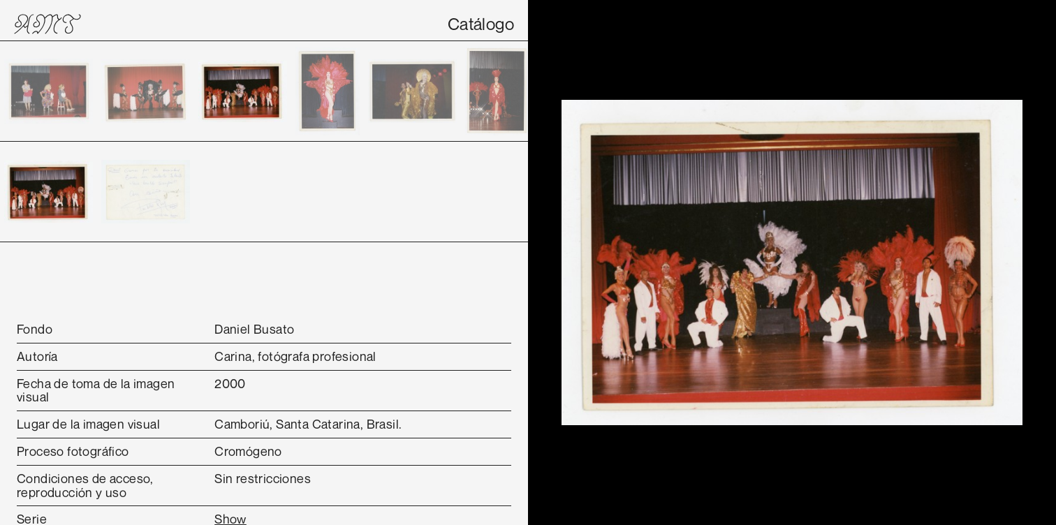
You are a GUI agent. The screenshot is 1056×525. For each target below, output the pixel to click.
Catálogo (481, 24)
